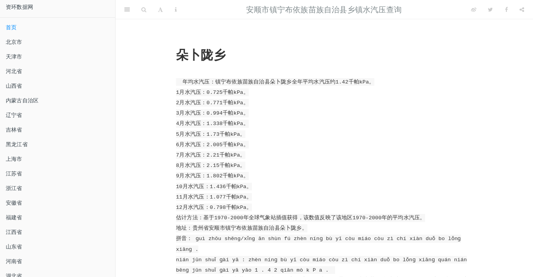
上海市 (14, 159)
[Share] (522, 9)
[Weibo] (473, 9)
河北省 (14, 71)
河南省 (14, 261)
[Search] (144, 9)
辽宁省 (14, 115)
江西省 (14, 232)
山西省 (14, 86)
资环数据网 (19, 7)
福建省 (14, 217)
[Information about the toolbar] (176, 9)
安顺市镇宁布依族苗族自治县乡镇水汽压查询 (324, 9)
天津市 (14, 56)
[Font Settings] (160, 9)
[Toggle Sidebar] (127, 9)
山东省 (14, 247)
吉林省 (14, 130)
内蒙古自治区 (22, 100)
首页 (11, 27)
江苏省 (14, 173)
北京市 (14, 42)
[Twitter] (490, 9)
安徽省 (14, 203)
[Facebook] (506, 9)
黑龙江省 (17, 144)
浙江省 (14, 188)
